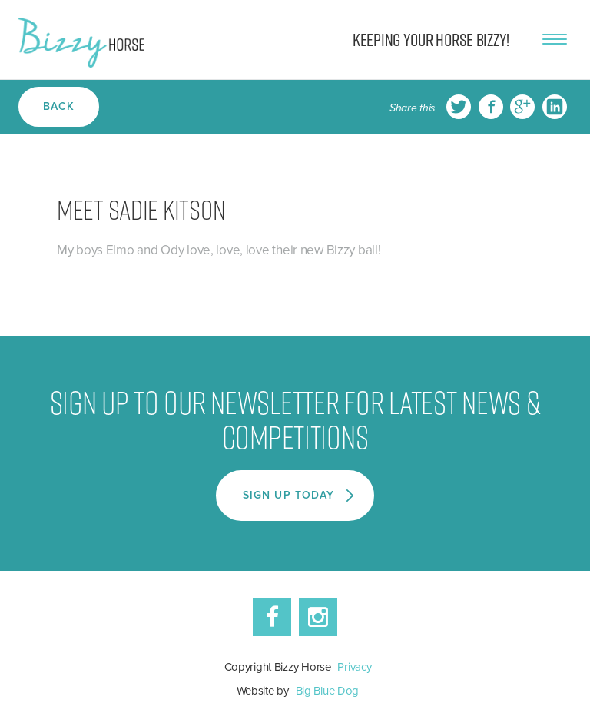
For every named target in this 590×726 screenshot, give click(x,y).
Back (59, 105)
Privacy (354, 666)
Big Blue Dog (328, 690)
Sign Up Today (290, 494)
